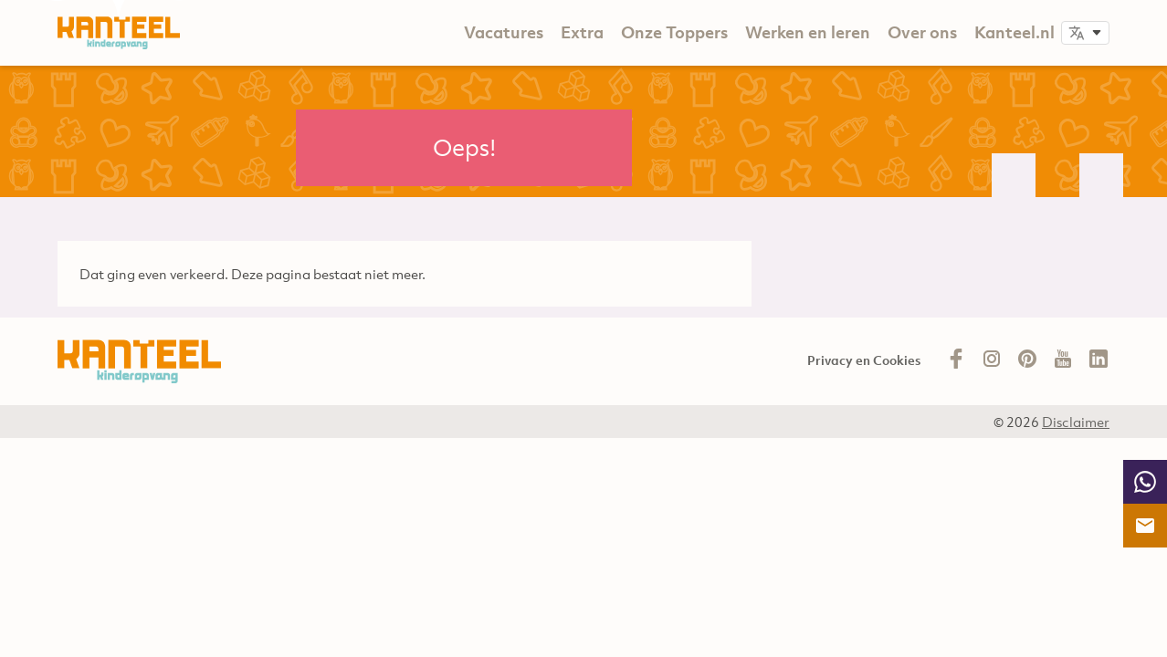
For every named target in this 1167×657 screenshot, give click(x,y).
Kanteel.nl (1014, 32)
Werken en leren (807, 32)
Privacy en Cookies (863, 360)
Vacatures (503, 32)
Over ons (922, 32)
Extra (582, 32)
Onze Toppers (674, 32)
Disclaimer (1075, 421)
